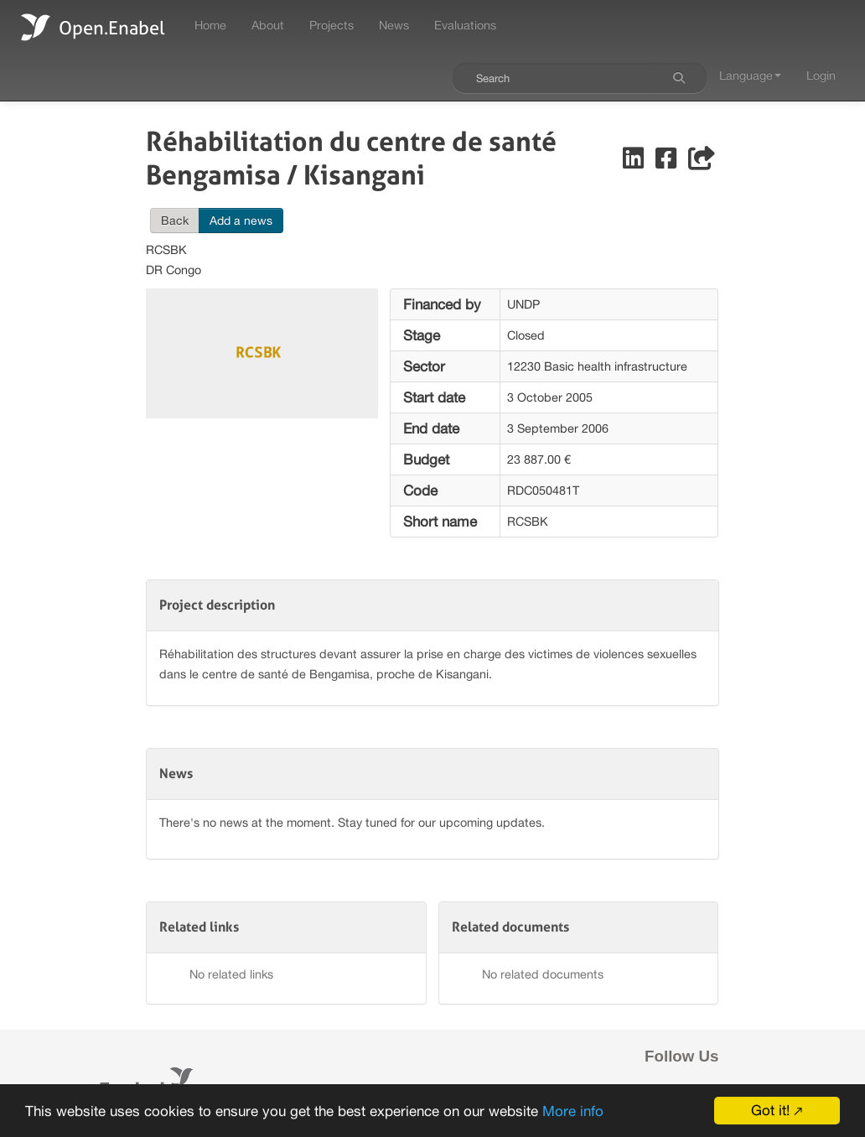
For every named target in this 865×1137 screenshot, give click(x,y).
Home (210, 25)
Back (175, 220)
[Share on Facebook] (667, 162)
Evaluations (465, 25)
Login (821, 75)
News (394, 25)
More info (572, 1113)
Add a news (241, 220)
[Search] (679, 78)
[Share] (701, 162)
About (267, 25)
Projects (331, 25)
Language (750, 75)
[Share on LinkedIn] (635, 162)
